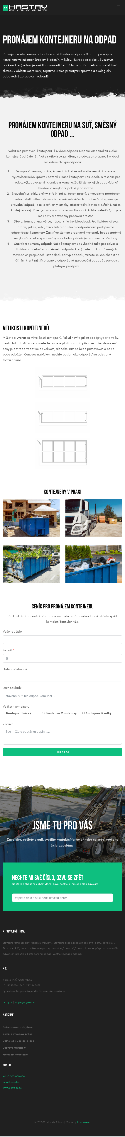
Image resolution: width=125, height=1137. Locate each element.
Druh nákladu (12, 688)
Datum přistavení (15, 669)
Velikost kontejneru (16, 706)
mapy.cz (7, 1002)
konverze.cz (84, 1122)
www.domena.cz (12, 1087)
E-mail (7, 650)
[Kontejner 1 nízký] (4, 713)
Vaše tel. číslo (12, 631)
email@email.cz (11, 1082)
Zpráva (8, 724)
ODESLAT (62, 752)
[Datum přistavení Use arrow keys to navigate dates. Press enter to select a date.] (62, 677)
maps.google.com (25, 1002)
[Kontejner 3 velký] (83, 713)
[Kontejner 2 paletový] (44, 713)
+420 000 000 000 (14, 1076)
